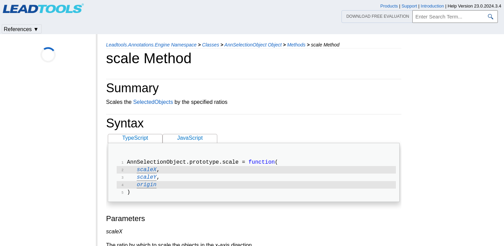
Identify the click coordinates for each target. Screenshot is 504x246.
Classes (210, 44)
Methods (296, 44)
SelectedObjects (153, 102)
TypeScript (135, 138)
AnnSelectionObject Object (253, 44)
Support (409, 6)
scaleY (147, 179)
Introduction (432, 6)
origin (147, 187)
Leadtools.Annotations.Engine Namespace (151, 44)
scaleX (147, 171)
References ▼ (21, 29)
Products (389, 6)
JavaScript (190, 138)
